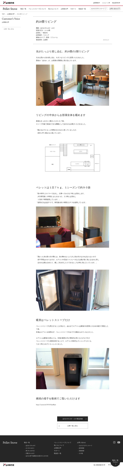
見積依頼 (81, 451)
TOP (3, 14)
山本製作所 (8, 2)
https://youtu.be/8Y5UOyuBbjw (46, 405)
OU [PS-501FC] (30, 448)
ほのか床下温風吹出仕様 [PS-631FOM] (37, 456)
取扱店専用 (115, 3)
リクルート (105, 3)
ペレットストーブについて (62, 442)
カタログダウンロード (85, 445)
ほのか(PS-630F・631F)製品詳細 (73, 419)
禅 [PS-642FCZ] (30, 451)
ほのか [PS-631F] (30, 445)
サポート (57, 451)
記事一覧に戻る (9, 29)
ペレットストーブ (10, 9)
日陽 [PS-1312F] (30, 453)
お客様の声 (11, 14)
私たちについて (59, 445)
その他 (81, 453)
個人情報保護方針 (99, 465)
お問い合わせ (81, 442)
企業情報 (95, 3)
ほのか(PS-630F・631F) (47, 28)
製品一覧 (27, 442)
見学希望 (81, 448)
